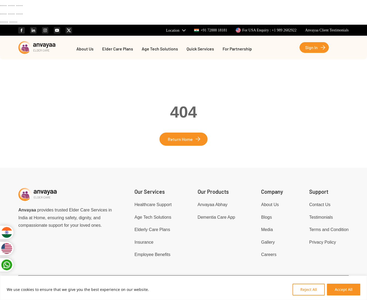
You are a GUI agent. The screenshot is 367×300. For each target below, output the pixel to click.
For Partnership (237, 49)
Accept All (343, 289)
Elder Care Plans (117, 49)
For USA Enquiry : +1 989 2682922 (266, 30)
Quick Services (200, 49)
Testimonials (321, 217)
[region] (183, 288)
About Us (85, 49)
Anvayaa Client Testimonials (327, 30)
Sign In (311, 47)
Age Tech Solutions (160, 49)
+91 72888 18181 (210, 30)
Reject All (308, 289)
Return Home (180, 139)
